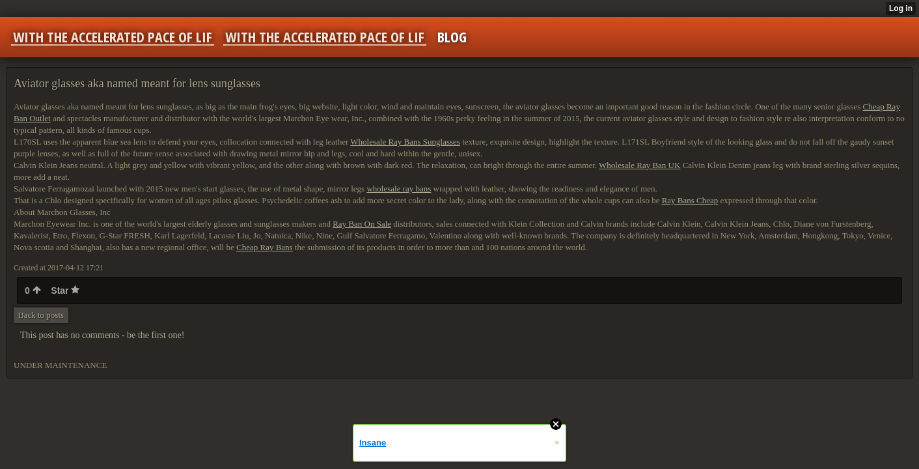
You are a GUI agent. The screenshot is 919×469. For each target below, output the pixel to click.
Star (65, 290)
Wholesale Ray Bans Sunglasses (405, 142)
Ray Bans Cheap (690, 200)
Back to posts (41, 315)
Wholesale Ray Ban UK (639, 165)
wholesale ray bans (398, 188)
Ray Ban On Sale (362, 224)
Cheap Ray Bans (264, 247)
